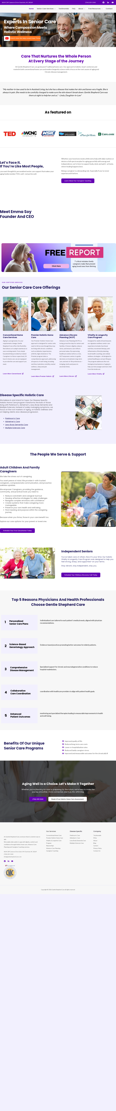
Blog (94, 843)
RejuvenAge (50, 846)
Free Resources (95, 8)
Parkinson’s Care (75, 835)
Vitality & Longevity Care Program (98, 336)
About (82, 8)
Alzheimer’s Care (75, 838)
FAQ (73, 9)
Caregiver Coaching (52, 851)
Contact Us (96, 851)
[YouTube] (112, 2)
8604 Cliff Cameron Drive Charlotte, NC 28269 (17, 2)
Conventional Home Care (54, 835)
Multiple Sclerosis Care (77, 843)
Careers (95, 846)
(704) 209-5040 (90, 2)
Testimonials (64, 9)
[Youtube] (12, 861)
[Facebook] (103, 2)
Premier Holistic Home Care (42, 336)
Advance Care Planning (53, 848)
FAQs (95, 838)
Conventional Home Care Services (13, 336)
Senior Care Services (46, 8)
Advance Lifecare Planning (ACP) (68, 336)
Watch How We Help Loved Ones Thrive (25, 38)
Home (31, 9)
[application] (55, 8)
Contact (109, 9)
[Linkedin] (108, 2)
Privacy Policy (97, 848)
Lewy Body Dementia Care (78, 840)
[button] (37, 799)
